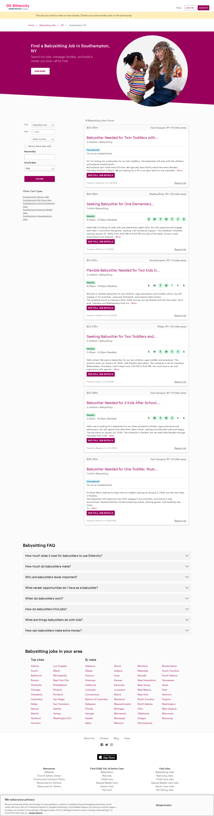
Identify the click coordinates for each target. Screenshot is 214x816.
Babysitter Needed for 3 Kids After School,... (123, 403)
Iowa (116, 675)
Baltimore (36, 675)
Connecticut (92, 694)
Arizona (89, 675)
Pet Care (107, 789)
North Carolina (146, 699)
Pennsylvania (145, 722)
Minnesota (120, 713)
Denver (35, 708)
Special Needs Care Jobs (165, 782)
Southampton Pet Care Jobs (37, 200)
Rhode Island (169, 665)
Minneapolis (60, 675)
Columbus (37, 699)
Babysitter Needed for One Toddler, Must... (122, 469)
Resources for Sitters (49, 786)
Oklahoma (143, 713)
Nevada (142, 675)
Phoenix (57, 689)
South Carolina (170, 670)
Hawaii (89, 718)
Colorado (90, 689)
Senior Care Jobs (164, 786)
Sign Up (203, 8)
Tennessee (168, 680)
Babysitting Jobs (48, 25)
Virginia (166, 699)
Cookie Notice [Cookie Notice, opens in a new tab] (35, 813)
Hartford (36, 718)
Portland (58, 694)
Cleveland (36, 694)
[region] (107, 805)
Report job (180, 182)
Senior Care (107, 786)
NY (62, 25)
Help (178, 7)
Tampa (57, 713)
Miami (56, 670)
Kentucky (119, 684)
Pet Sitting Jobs (165, 789)
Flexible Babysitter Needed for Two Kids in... (123, 270)
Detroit (35, 713)
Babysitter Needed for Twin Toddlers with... (122, 137)
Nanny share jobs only (40, 146)
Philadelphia (60, 684)
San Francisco (61, 703)
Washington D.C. (62, 718)
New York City (61, 680)
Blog (116, 738)
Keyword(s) (30, 151)
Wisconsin (168, 713)
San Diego (59, 699)
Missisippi (119, 718)
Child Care (107, 779)
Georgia (89, 713)
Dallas (34, 703)
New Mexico (144, 689)
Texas (165, 684)
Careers (104, 738)
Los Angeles (60, 665)
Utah (164, 689)
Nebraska (143, 670)
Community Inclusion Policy (49, 779)
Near (26, 131)
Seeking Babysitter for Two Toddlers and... (122, 336)
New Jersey (144, 684)
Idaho (88, 722)
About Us (89, 738)
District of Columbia (96, 699)
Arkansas (90, 680)
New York (143, 694)
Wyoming (167, 718)
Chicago (35, 689)
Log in (189, 8)
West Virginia (169, 708)
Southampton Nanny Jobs (36, 197)
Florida (89, 708)
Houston (36, 722)
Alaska (88, 670)
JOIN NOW (40, 71)
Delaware (90, 703)
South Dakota (169, 675)
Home (31, 25)
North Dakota (145, 703)
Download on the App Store (107, 757)
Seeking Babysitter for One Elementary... (120, 204)
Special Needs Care (107, 782)
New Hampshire (147, 680)
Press (127, 738)
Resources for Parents (49, 782)
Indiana (118, 670)
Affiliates (49, 772)
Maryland (119, 699)
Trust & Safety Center (49, 775)
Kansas (118, 680)
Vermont (167, 694)
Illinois (117, 665)
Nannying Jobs (164, 775)
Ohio (140, 708)
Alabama (90, 665)
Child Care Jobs (165, 779)
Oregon (142, 718)
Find (26, 124)
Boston (35, 680)
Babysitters (107, 772)
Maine (117, 694)
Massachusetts (122, 703)
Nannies (107, 775)
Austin (34, 670)
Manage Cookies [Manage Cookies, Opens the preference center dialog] (164, 805)
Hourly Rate (30, 162)
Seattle (57, 708)
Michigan (119, 708)
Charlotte (36, 684)
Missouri (119, 722)
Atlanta (35, 665)
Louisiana (119, 689)
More (179, 170)
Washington (169, 703)
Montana (143, 665)
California (90, 684)
